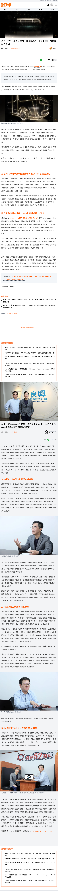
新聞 (17, 9)
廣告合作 (49, 0)
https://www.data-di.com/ (42, 831)
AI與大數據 (14, 432)
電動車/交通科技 (15, 48)
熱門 (5, 9)
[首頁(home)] (6, 4)
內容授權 (55, 0)
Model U (37, 66)
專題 (29, 9)
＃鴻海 (9, 313)
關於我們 (42, 0)
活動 (52, 9)
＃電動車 (14, 313)
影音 (40, 9)
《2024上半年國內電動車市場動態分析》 (24, 218)
